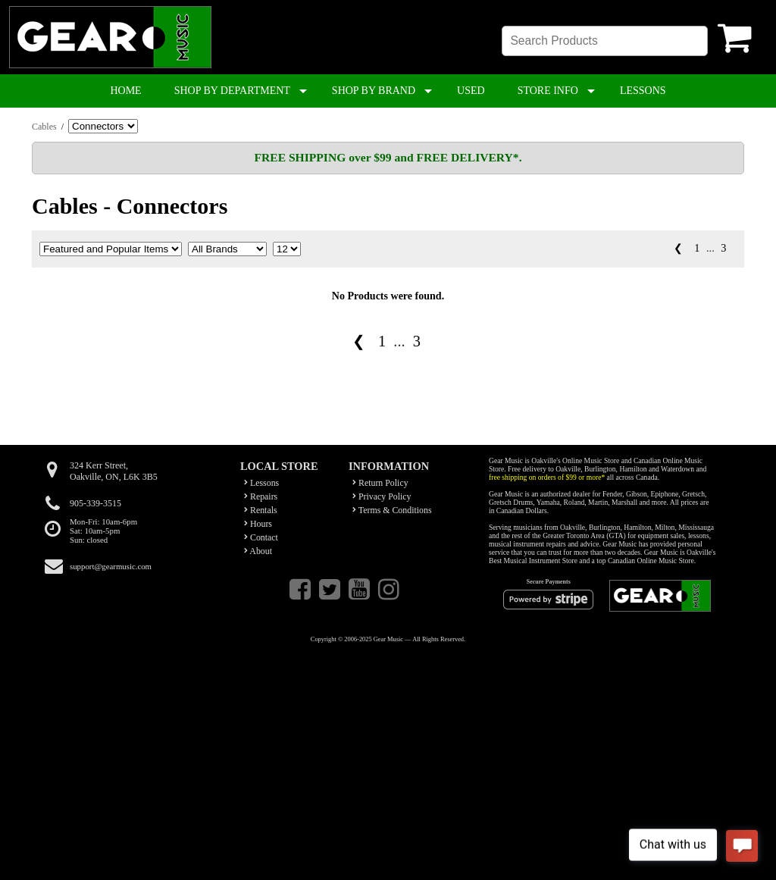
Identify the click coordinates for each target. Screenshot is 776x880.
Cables (44, 126)
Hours (258, 523)
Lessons (261, 483)
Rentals (260, 510)
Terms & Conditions (392, 510)
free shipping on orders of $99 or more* (547, 477)
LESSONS (643, 90)
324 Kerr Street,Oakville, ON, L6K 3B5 (114, 471)
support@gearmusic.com (111, 566)
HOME (125, 90)
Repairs (260, 496)
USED (471, 90)
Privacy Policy (381, 496)
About (258, 551)
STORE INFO (548, 90)
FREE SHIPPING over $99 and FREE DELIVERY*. (387, 157)
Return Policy (380, 483)
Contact (261, 537)
